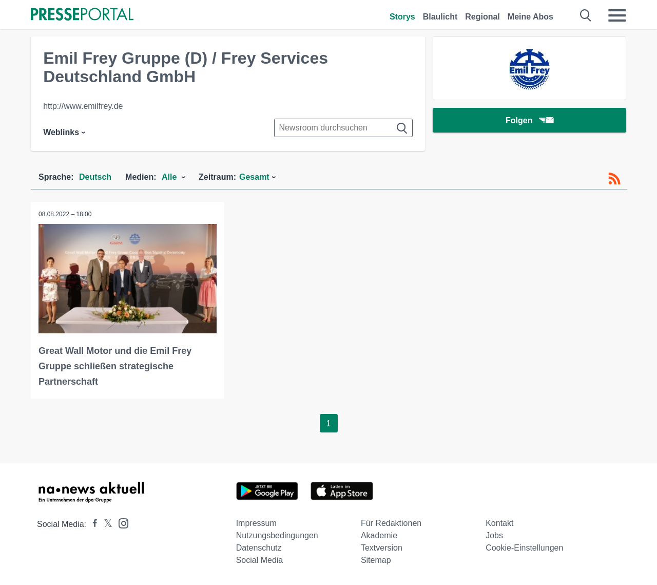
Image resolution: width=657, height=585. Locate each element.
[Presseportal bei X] (105, 524)
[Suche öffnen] (585, 15)
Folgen (529, 120)
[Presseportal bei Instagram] (120, 522)
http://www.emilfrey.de (83, 106)
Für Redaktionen (391, 523)
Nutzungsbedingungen (277, 535)
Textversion (381, 547)
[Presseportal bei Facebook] (92, 524)
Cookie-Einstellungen (524, 547)
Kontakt (499, 523)
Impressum (256, 523)
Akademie (379, 535)
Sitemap (376, 560)
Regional (482, 16)
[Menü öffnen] (617, 15)
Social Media (259, 560)
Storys (402, 16)
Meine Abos (530, 16)
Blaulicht (440, 16)
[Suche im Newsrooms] (343, 128)
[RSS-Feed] (614, 178)
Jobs (494, 535)
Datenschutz (259, 547)
